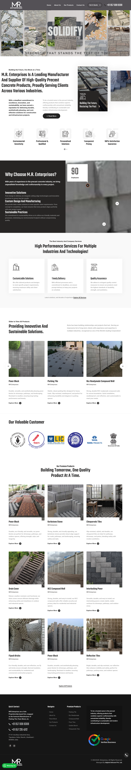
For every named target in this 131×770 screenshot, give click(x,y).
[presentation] (8, 366)
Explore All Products (65, 686)
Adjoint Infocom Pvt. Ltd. (113, 762)
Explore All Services (79, 297)
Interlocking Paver (94, 589)
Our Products (53, 722)
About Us (52, 715)
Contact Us (52, 725)
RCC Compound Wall (56, 589)
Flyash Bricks (14, 656)
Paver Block (14, 381)
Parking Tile (53, 381)
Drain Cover (14, 589)
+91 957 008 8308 (114, 5)
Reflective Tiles (93, 656)
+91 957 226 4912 (19, 729)
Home (51, 712)
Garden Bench (73, 725)
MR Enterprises (13, 384)
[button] (64, 149)
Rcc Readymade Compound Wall (100, 381)
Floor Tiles (72, 722)
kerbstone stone (55, 522)
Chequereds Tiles (94, 522)
